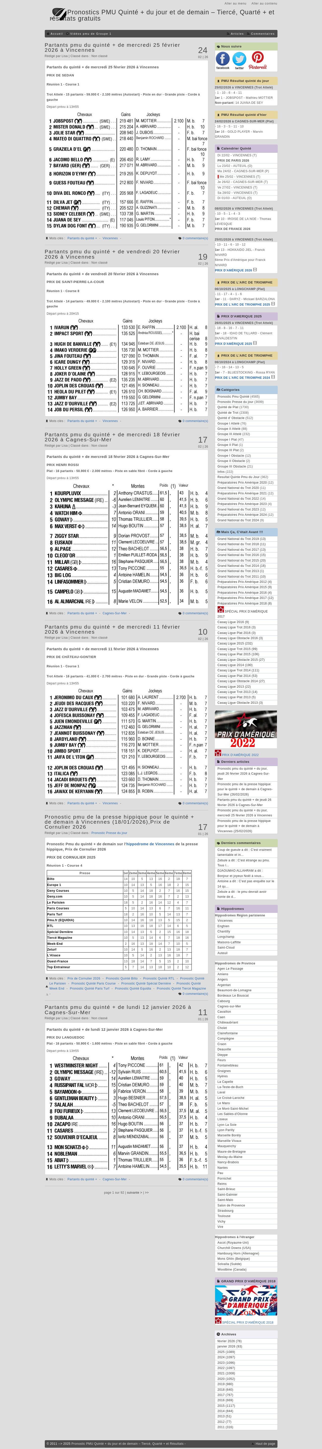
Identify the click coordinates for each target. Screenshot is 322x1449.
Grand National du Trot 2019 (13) (242, 539)
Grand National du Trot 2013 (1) (241, 571)
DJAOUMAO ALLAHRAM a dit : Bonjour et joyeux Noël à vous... (241, 873)
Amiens (223, 974)
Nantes (223, 1168)
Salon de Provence (231, 1205)
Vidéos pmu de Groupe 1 (90, 33)
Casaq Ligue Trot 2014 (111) (238, 670)
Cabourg (224, 1001)
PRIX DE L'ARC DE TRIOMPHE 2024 (242, 378)
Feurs (222, 1060)
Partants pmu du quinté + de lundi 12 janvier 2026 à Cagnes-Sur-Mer (118, 1009)
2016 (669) (225, 1400)
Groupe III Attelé (230, 434)
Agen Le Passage (230, 968)
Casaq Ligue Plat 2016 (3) (237, 633)
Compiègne (226, 1038)
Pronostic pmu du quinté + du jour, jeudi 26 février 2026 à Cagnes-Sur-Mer (244, 774)
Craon (222, 1044)
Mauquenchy (227, 1146)
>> (147, 1192)
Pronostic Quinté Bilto (122, 978)
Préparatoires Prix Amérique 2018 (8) (245, 603)
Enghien (224, 926)
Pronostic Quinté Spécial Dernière (146, 983)
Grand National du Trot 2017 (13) (242, 549)
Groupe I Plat (227, 439)
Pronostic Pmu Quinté (234, 396)
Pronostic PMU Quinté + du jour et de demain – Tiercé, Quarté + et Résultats (127, 1443)
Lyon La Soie (227, 1125)
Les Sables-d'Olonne (233, 1114)
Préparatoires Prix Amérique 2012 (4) (245, 582)
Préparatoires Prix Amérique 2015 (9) (245, 587)
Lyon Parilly (226, 1130)
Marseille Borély (229, 1135)
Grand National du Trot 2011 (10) (242, 576)
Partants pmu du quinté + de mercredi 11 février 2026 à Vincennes (112, 629)
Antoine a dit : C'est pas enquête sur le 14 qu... (246, 883)
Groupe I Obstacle (231, 455)
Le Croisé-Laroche (231, 1098)
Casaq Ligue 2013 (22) (234, 686)
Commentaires (263, 33)
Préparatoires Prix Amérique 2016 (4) (245, 592)
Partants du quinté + (82, 238)
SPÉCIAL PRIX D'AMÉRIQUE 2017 (243, 613)
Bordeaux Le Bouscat (233, 995)
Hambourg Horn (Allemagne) (238, 1253)
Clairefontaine (228, 1033)
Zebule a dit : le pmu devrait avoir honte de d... (242, 894)
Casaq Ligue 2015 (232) (235, 643)
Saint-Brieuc (226, 1189)
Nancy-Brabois (228, 1162)
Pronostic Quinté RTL (159, 978)
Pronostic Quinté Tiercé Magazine (181, 988)
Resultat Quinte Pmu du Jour (239, 477)
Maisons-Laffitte (229, 942)
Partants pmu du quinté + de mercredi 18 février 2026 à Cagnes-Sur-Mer (112, 437)
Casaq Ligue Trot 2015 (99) (238, 649)
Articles (237, 33)
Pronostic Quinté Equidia (133, 988)
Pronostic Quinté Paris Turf (89, 988)
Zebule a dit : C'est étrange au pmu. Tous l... (244, 863)
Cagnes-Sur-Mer (115, 613)
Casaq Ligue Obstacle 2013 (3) (240, 703)
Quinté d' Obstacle (231, 418)
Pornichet (224, 1178)
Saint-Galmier (228, 1194)
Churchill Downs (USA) (234, 1248)
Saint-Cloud (226, 947)
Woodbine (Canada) (232, 1269)
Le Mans (224, 1103)
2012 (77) (225, 1422)
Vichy (222, 1221)
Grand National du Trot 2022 (238, 498)
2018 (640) (225, 1389)
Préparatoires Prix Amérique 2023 (242, 504)
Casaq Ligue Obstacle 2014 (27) (241, 681)
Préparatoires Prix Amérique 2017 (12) (246, 598)
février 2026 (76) (230, 1341)
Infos (221, 472)
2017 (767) (225, 1395)
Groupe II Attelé (229, 429)
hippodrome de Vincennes (150, 844)
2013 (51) (225, 1416)
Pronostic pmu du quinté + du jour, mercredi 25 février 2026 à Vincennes (245, 813)
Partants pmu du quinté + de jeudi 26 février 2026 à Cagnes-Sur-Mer (244, 802)
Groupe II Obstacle (231, 461)
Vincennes (110, 238)
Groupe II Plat (228, 445)
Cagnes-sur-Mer (229, 1006)
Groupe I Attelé (229, 423)
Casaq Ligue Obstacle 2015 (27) (241, 660)
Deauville (224, 1049)
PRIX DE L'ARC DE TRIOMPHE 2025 (242, 304)
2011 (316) (225, 1427)
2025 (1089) (226, 1352)
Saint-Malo (225, 1200)
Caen (221, 1017)
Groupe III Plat (228, 450)
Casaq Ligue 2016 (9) (233, 622)
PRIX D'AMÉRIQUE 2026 (233, 270)
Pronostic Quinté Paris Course (93, 983)
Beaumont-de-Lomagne (235, 990)
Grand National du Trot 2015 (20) (242, 560)
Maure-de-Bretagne (232, 1151)
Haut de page (265, 1443)
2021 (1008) (226, 1373)
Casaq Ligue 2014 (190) (235, 665)
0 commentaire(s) (195, 238)
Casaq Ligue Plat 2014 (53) (238, 676)
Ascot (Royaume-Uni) (233, 1242)
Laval (221, 1092)
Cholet (222, 1028)
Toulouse (224, 1216)
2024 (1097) (226, 1357)
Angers (223, 979)
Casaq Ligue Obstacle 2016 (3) (240, 638)
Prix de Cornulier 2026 (83, 978)
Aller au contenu (264, 3)
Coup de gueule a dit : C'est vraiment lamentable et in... (245, 852)
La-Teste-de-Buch (231, 1087)
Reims (222, 1184)
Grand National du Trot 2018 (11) (242, 544)
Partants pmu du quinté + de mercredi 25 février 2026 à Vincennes (112, 47)
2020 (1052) (226, 1379)
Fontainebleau (228, 1065)
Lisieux (223, 1119)
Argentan (224, 985)
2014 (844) (225, 1411)
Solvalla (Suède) (230, 1264)
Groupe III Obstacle (232, 466)
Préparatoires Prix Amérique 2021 (242, 493)
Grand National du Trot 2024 (238, 520)
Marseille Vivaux (230, 1141)
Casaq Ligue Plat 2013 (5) (237, 697)
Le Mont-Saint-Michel (233, 1108)
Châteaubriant (228, 1022)
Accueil (57, 33)
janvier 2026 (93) (230, 1346)
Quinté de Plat (228, 407)
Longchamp (226, 937)
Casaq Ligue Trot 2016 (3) (237, 627)
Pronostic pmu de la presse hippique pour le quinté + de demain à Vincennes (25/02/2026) (244, 826)
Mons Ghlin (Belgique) (234, 1258)
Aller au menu (236, 3)
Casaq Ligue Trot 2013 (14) (238, 692)
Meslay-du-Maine (230, 1157)
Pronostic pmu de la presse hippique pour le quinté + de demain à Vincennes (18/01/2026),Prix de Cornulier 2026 (119, 822)
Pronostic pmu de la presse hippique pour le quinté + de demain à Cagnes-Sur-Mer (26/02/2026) (245, 789)
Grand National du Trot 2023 (238, 509)
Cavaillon (224, 1011)
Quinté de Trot (228, 412)
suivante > (134, 1192)
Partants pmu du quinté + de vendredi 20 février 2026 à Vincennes (112, 254)
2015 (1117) (226, 1406)
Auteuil (223, 953)
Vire (220, 1227)
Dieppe (223, 1055)
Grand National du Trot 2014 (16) (242, 566)
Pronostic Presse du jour (109, 833)
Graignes (224, 1071)
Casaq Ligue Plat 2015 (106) (238, 654)
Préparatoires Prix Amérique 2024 (242, 515)
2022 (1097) (226, 1368)
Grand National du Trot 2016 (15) (242, 555)
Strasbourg (226, 1210)
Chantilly (224, 931)
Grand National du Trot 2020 (238, 488)
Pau (220, 1173)
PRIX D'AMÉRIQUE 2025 (233, 344)
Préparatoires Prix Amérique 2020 (242, 482)
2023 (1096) (226, 1363)
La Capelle (225, 1082)
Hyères (223, 1076)
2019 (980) (225, 1384)
